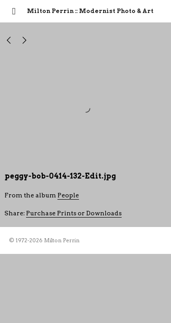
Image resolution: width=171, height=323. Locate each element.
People (68, 195)
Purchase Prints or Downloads (74, 213)
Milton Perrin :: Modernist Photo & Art (90, 11)
